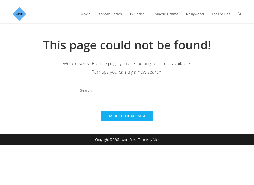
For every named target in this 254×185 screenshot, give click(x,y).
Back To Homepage (126, 116)
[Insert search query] (127, 90)
